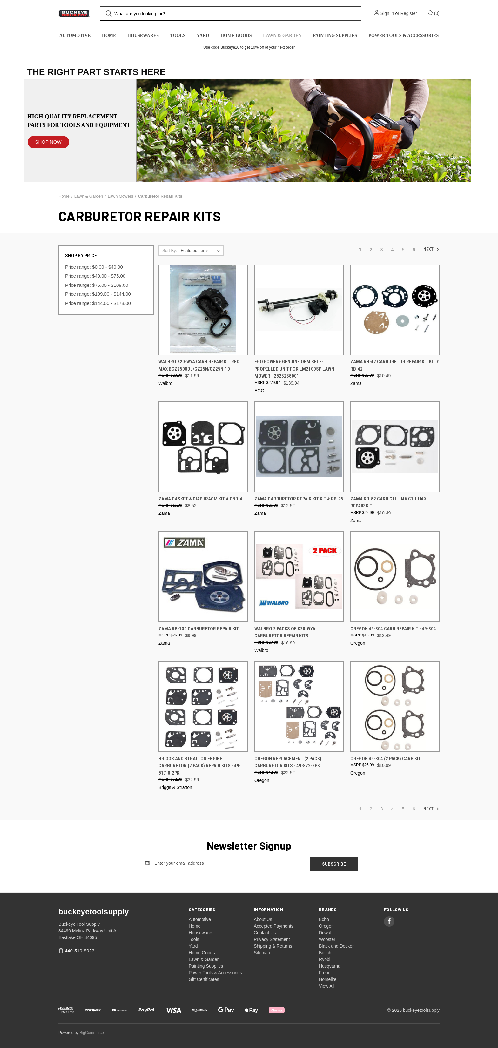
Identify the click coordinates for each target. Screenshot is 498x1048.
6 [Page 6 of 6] (414, 249)
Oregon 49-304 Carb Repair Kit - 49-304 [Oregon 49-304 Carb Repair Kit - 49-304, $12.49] (393, 629)
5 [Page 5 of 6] (403, 249)
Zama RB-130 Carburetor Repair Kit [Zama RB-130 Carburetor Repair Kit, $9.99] (198, 629)
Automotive (75, 35)
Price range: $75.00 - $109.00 (96, 285)
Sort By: (169, 250)
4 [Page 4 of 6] (392, 249)
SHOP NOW (48, 141)
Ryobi (324, 958)
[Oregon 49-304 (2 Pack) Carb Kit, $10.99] (395, 706)
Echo (324, 918)
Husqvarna (329, 965)
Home (109, 35)
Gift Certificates (204, 978)
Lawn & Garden (282, 35)
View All (326, 985)
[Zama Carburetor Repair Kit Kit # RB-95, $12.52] (299, 447)
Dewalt (326, 931)
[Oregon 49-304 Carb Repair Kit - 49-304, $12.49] (395, 577)
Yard (203, 35)
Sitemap (262, 951)
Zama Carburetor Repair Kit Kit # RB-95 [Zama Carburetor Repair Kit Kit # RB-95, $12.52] (298, 499)
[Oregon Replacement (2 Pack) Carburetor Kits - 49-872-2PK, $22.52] (299, 706)
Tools (177, 35)
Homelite (327, 978)
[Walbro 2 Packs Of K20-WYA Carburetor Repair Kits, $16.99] (299, 577)
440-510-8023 (79, 949)
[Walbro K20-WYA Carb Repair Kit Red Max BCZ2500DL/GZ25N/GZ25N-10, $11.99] (203, 310)
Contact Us (265, 931)
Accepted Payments (273, 925)
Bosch (325, 951)
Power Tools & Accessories (403, 35)
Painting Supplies (335, 35)
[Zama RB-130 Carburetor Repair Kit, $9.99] (203, 577)
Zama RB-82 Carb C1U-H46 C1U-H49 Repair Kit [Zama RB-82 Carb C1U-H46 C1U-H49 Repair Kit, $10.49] (388, 502)
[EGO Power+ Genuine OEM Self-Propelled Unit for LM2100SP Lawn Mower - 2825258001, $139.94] (299, 310)
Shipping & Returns (273, 945)
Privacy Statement (272, 938)
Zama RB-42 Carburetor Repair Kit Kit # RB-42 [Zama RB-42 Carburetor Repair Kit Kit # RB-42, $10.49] (394, 365)
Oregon (326, 925)
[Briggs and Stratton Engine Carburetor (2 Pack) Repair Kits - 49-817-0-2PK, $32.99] (203, 706)
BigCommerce (92, 1032)
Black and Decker (336, 945)
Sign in (387, 13)
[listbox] (201, 250)
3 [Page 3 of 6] (381, 249)
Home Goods (236, 35)
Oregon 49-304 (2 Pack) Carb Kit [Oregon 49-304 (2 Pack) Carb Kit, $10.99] (385, 759)
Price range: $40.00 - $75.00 (95, 276)
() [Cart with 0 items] (434, 13)
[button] (48, 139)
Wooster (327, 938)
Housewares (143, 35)
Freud (325, 971)
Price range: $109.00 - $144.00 (98, 294)
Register (408, 13)
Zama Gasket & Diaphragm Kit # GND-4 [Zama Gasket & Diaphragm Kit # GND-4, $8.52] (200, 499)
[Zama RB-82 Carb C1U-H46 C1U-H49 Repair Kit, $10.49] (395, 447)
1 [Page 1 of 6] (360, 249)
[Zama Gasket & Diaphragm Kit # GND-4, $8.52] (203, 447)
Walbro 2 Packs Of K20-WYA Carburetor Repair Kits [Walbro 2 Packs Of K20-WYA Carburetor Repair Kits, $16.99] (284, 632)
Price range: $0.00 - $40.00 (94, 267)
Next (431, 249)
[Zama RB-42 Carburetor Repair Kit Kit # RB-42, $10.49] (395, 310)
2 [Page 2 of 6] (371, 249)
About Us (263, 918)
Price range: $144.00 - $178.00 (98, 303)
